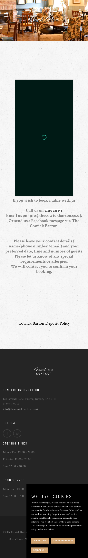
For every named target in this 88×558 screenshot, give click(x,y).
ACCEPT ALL (40, 540)
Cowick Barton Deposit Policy (44, 323)
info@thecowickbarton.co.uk (20, 409)
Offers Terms (16, 539)
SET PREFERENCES (63, 540)
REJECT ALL (39, 550)
